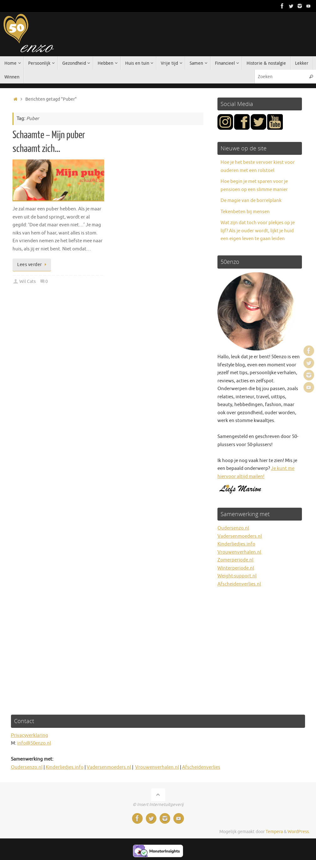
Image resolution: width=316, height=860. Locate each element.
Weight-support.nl (237, 576)
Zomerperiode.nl (235, 560)
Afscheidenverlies (201, 767)
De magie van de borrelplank (251, 201)
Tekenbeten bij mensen (245, 212)
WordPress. (299, 831)
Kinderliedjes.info (236, 544)
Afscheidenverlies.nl (239, 584)
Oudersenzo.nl (233, 528)
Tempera (274, 831)
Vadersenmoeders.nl (239, 536)
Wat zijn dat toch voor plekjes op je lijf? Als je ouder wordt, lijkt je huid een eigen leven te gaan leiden (258, 231)
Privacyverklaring (29, 735)
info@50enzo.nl (34, 743)
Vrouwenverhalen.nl (239, 552)
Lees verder (32, 264)
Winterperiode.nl (235, 568)
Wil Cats (27, 281)
